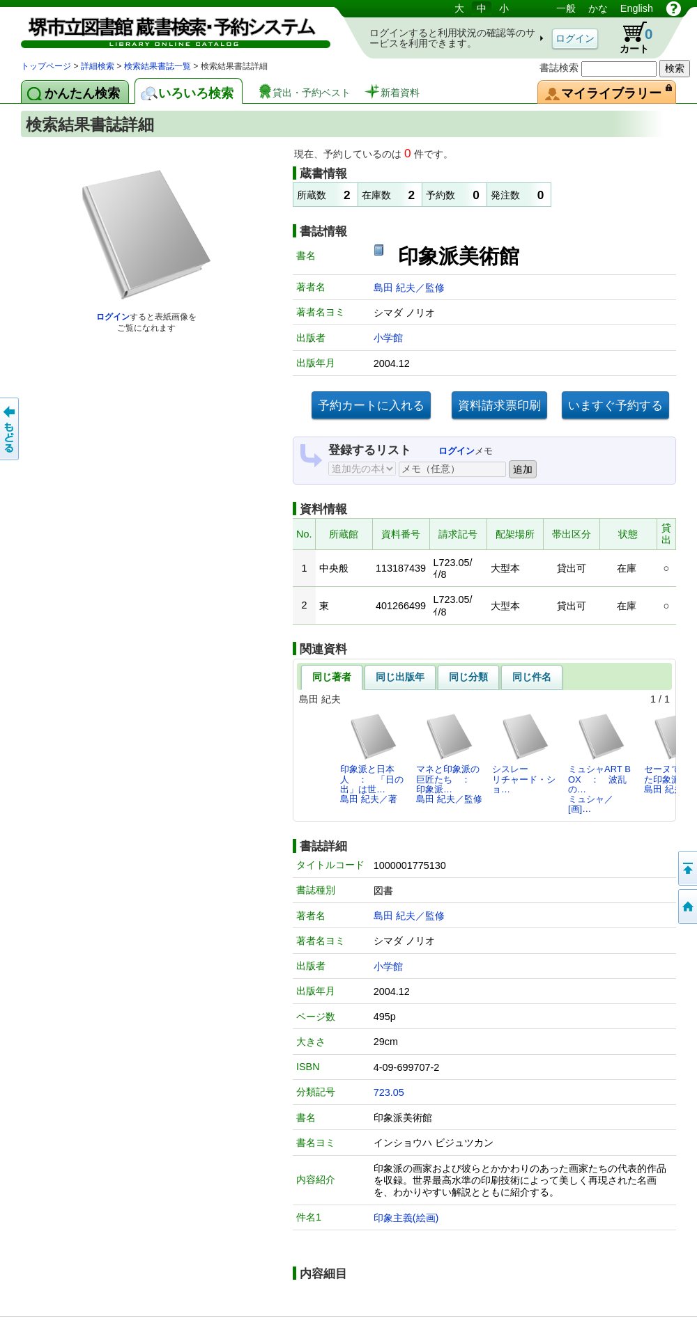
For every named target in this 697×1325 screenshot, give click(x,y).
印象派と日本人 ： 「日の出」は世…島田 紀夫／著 (372, 758)
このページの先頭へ (686, 868)
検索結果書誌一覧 (157, 66)
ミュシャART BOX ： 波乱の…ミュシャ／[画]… (599, 763)
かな (598, 8)
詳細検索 (97, 66)
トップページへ (686, 906)
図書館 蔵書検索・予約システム (167, 29)
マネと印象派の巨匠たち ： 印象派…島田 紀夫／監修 (449, 758)
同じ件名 (531, 676)
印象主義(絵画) (406, 1217)
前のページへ (10, 429)
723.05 (389, 1092)
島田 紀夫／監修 (409, 287)
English (636, 8)
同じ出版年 (400, 676)
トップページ (46, 66)
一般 (566, 8)
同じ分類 (468, 676)
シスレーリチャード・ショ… (524, 753)
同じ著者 (331, 676)
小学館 (388, 337)
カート (629, 37)
